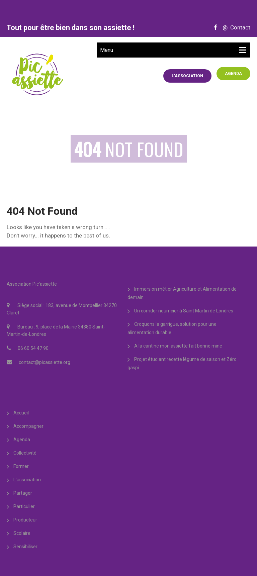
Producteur (25, 519)
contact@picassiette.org (44, 362)
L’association (27, 479)
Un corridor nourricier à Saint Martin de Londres (183, 310)
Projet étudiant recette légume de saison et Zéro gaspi (182, 363)
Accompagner (28, 426)
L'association (187, 76)
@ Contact (234, 27)
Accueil (21, 412)
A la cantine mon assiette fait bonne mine (178, 346)
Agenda (233, 73)
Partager (22, 493)
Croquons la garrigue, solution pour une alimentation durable (172, 328)
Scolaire (21, 533)
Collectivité (24, 453)
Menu (106, 50)
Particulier (24, 506)
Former (21, 466)
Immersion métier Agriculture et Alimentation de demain (182, 293)
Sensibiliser (25, 546)
